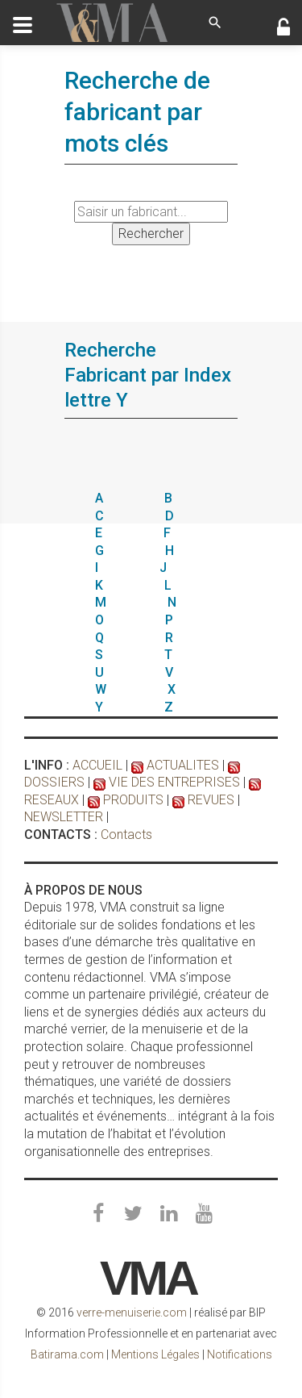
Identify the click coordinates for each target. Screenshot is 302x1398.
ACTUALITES (183, 765)
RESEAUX (51, 800)
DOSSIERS (54, 782)
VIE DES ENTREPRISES (174, 782)
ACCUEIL (97, 765)
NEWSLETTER (63, 816)
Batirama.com (67, 1354)
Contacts (126, 834)
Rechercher (151, 233)
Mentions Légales (155, 1354)
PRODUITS (133, 800)
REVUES (211, 800)
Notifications (239, 1354)
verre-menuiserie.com (132, 1312)
